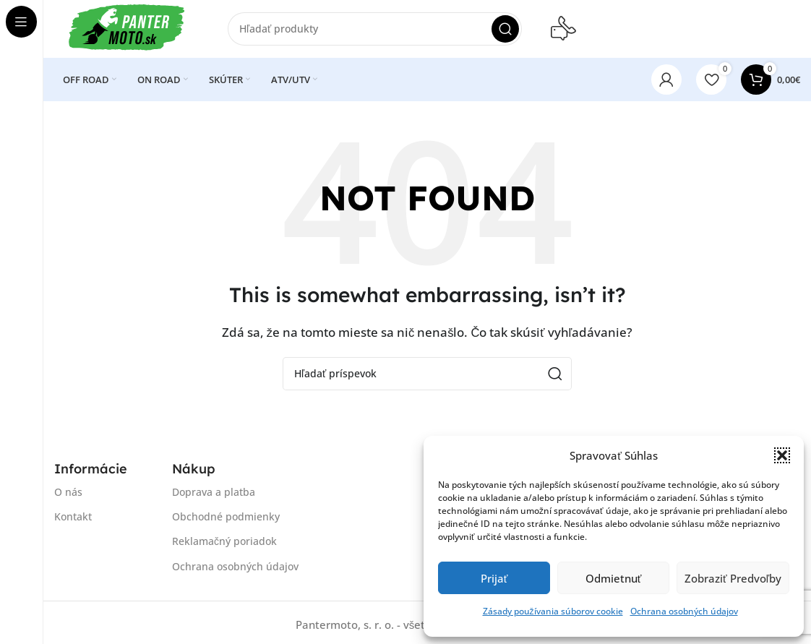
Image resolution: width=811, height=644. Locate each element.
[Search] (375, 29)
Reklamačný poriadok (224, 542)
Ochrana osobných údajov (684, 611)
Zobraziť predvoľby (733, 578)
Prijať (494, 578)
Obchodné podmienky (226, 516)
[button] (782, 455)
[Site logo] (126, 27)
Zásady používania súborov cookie (553, 611)
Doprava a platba (213, 492)
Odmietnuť (613, 578)
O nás (68, 492)
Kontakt (73, 516)
